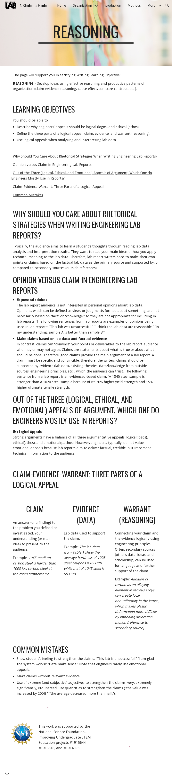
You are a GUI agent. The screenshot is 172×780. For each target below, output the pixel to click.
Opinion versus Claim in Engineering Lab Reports (52, 164)
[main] (86, 33)
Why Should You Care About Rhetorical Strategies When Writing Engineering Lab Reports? (85, 156)
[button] (167, 5)
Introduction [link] (112, 5)
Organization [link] (82, 5)
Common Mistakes (28, 195)
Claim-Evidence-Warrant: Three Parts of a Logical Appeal (58, 186)
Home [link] (61, 5)
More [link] (151, 5)
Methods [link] (134, 5)
